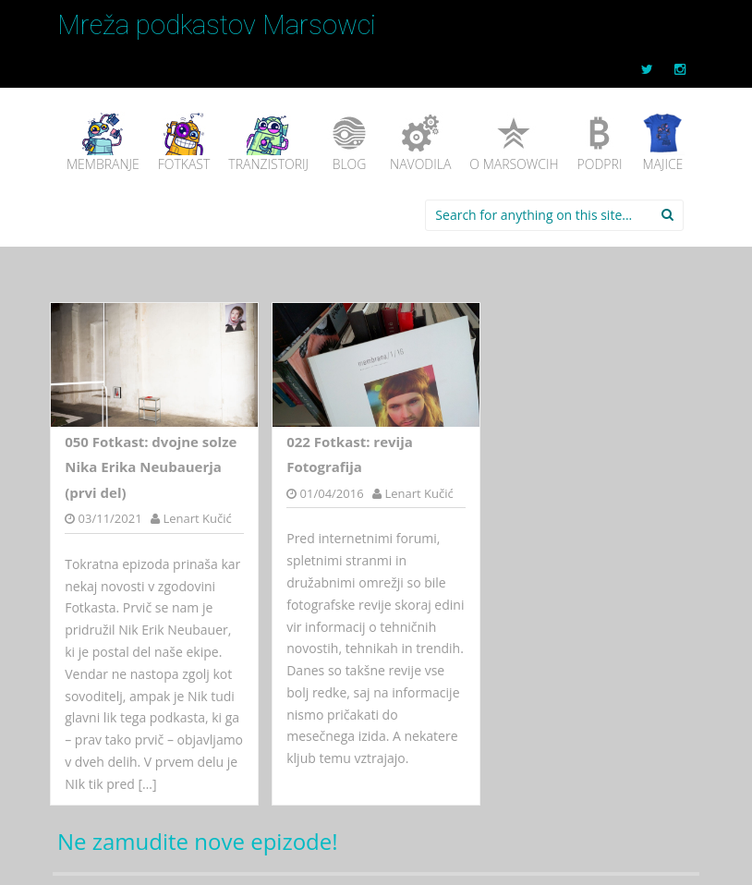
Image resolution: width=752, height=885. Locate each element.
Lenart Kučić (197, 518)
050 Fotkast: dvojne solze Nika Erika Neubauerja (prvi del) (151, 467)
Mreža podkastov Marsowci (216, 25)
